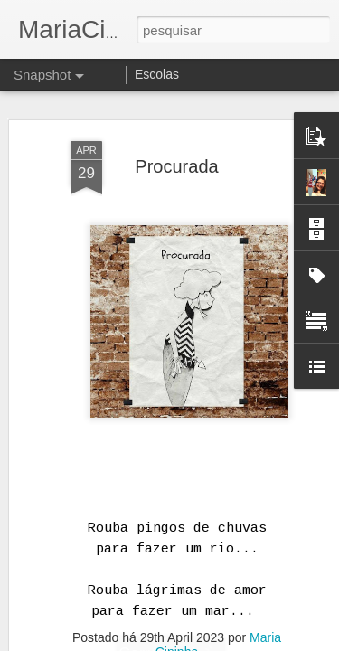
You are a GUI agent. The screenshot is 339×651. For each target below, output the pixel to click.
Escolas (157, 74)
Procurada (176, 166)
